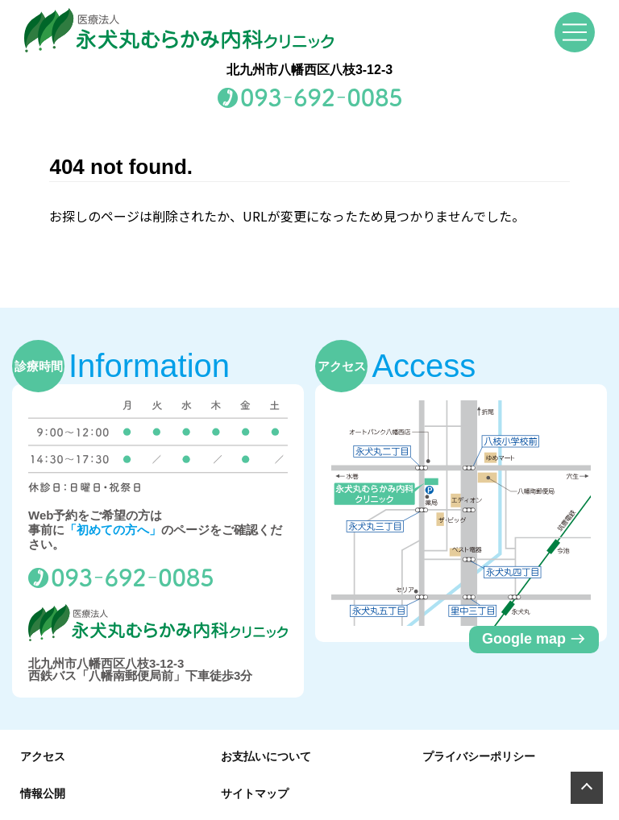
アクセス (42, 756)
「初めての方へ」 (112, 529)
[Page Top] (587, 788)
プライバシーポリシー (478, 756)
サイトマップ (255, 793)
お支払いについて (266, 756)
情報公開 (42, 793)
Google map (534, 639)
